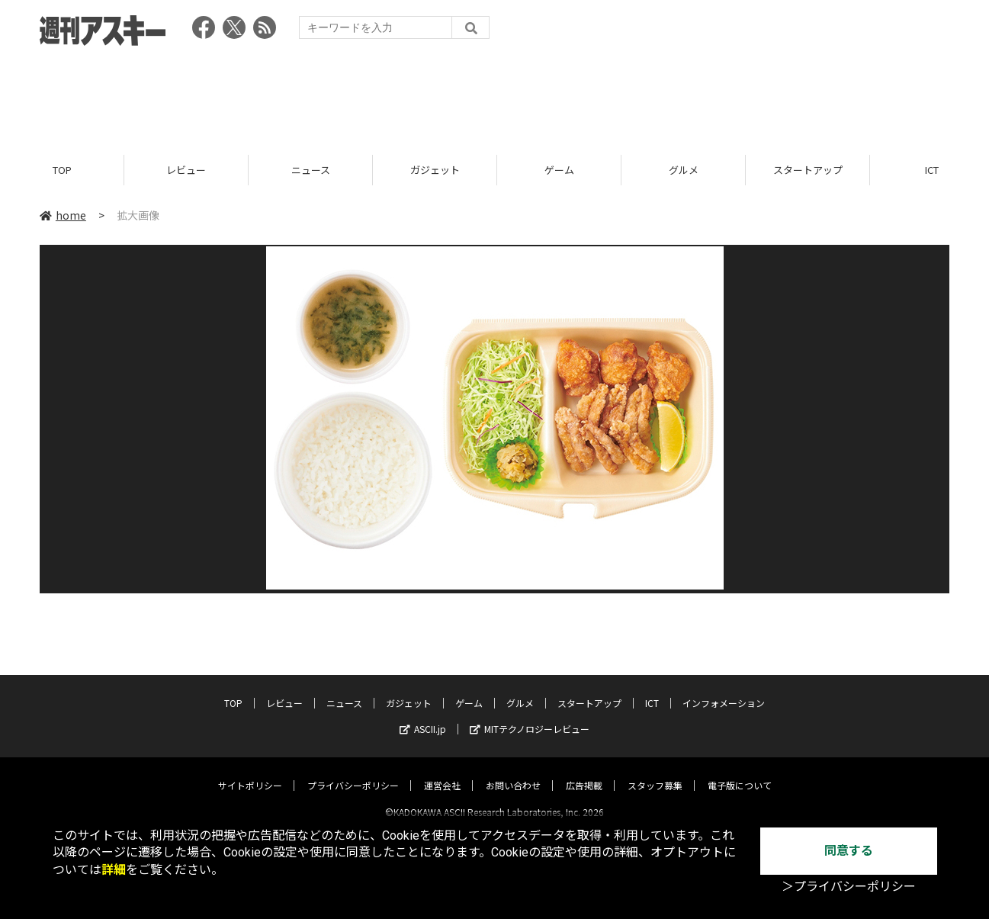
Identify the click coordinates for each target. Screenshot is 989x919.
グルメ (683, 169)
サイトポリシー (250, 772)
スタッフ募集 (655, 772)
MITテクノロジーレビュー (529, 715)
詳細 (113, 870)
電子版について (740, 772)
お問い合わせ (513, 772)
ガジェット (435, 169)
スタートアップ (808, 169)
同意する (848, 850)
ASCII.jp (423, 715)
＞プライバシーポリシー (849, 886)
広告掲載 (584, 772)
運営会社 (442, 772)
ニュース (310, 169)
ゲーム (559, 169)
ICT (652, 689)
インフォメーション (723, 689)
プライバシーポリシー (353, 772)
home (63, 215)
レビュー (186, 169)
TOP (62, 169)
